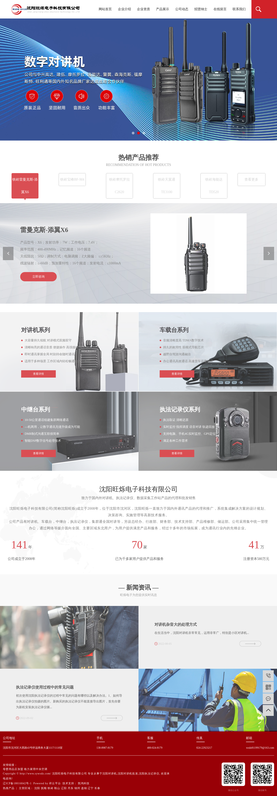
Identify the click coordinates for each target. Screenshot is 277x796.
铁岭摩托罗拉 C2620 (119, 189)
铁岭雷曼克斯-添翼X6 (25, 189)
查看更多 (251, 182)
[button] (133, 133)
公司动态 (181, 9)
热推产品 (8, 788)
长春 (97, 788)
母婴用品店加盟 (13, 769)
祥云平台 (55, 783)
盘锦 (84, 788)
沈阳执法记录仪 (149, 773)
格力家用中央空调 (35, 769)
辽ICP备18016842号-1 (17, 783)
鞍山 (57, 788)
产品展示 (162, 9)
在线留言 (220, 9)
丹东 (70, 788)
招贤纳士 (200, 9)
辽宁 (90, 788)
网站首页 (105, 9)
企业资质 (143, 9)
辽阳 (64, 788)
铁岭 (50, 788)
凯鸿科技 (83, 783)
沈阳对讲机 (109, 773)
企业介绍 (124, 9)
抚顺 (44, 788)
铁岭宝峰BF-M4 (72, 182)
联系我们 (239, 9)
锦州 (77, 788)
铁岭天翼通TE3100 (166, 189)
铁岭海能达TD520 (214, 189)
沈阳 (37, 788)
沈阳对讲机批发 (128, 773)
